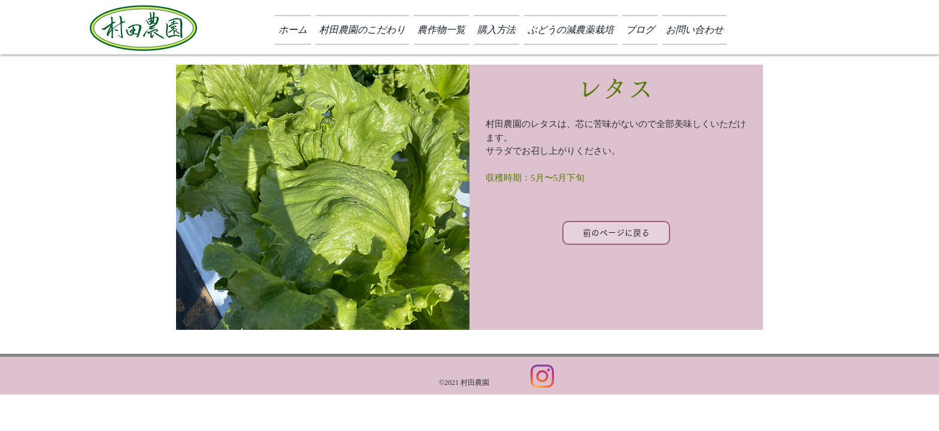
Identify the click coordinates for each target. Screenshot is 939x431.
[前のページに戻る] (616, 233)
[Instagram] (542, 376)
